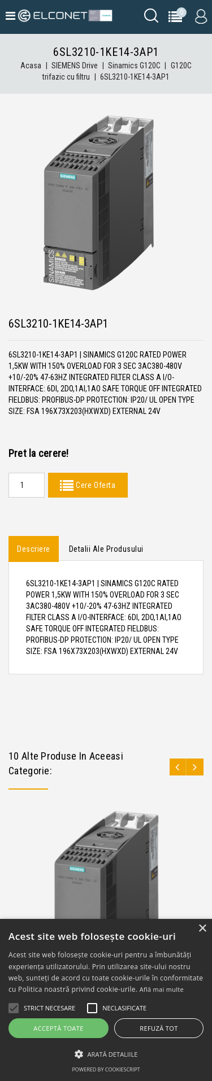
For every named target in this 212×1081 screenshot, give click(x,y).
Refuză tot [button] (159, 1028)
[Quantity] (26, 485)
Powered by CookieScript (106, 1069)
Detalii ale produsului (106, 548)
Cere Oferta (94, 485)
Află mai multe (162, 989)
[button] (106, 1054)
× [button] (202, 929)
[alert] (106, 1000)
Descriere (33, 548)
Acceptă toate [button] (58, 1028)
